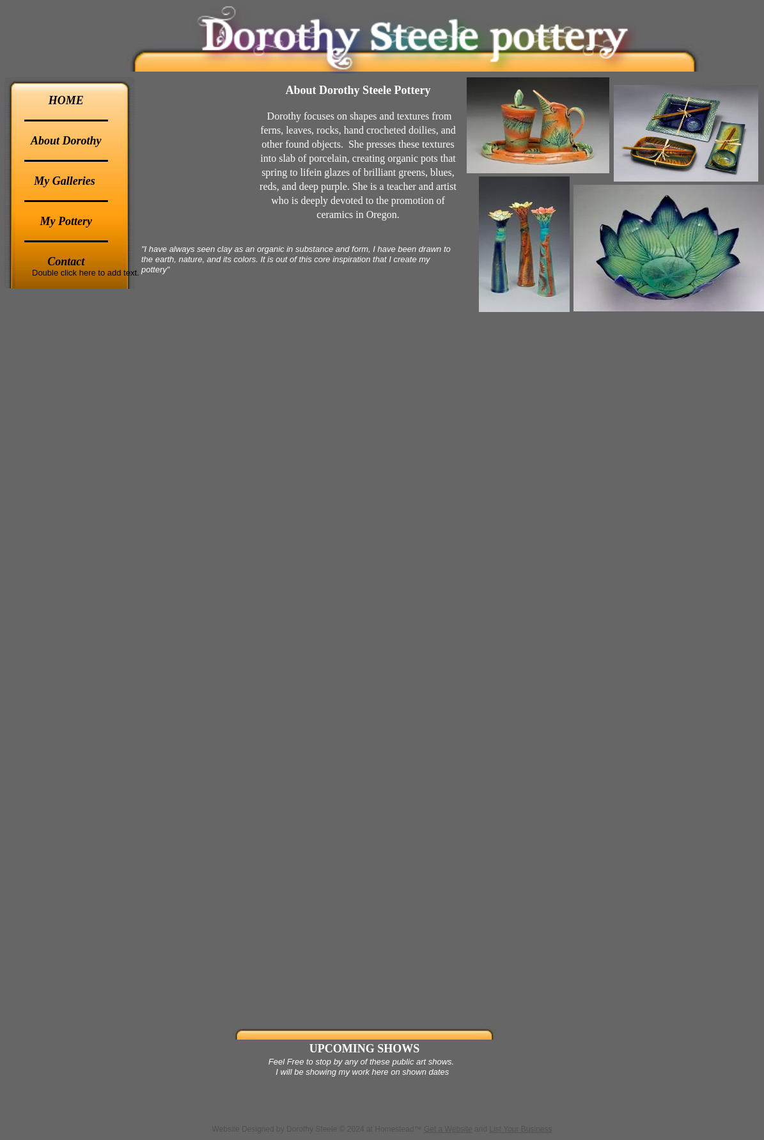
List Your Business (520, 1129)
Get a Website (448, 1129)
